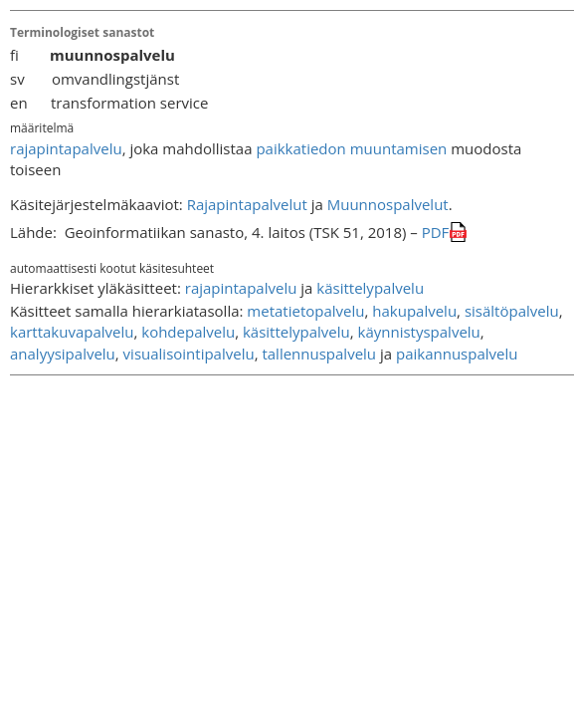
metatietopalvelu (305, 311)
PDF (436, 232)
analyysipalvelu (62, 353)
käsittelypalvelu (370, 288)
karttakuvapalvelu (71, 332)
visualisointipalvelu (189, 353)
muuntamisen (399, 148)
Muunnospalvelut (388, 204)
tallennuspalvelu (319, 353)
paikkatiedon (300, 148)
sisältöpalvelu (512, 311)
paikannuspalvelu (456, 353)
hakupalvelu (414, 311)
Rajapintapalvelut (247, 204)
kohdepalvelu (188, 332)
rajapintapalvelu (66, 148)
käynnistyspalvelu (419, 332)
